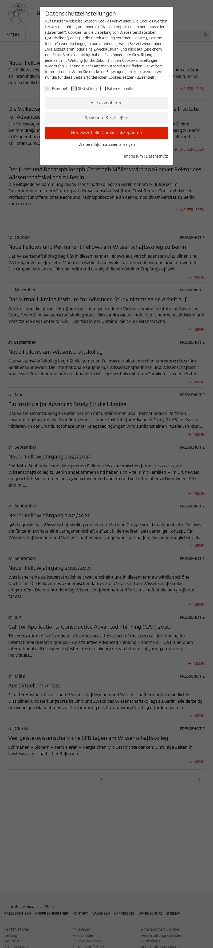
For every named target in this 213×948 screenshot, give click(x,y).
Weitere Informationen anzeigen (106, 145)
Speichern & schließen (106, 118)
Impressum (133, 156)
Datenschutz (157, 156)
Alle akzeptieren (106, 103)
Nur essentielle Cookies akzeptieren (106, 133)
